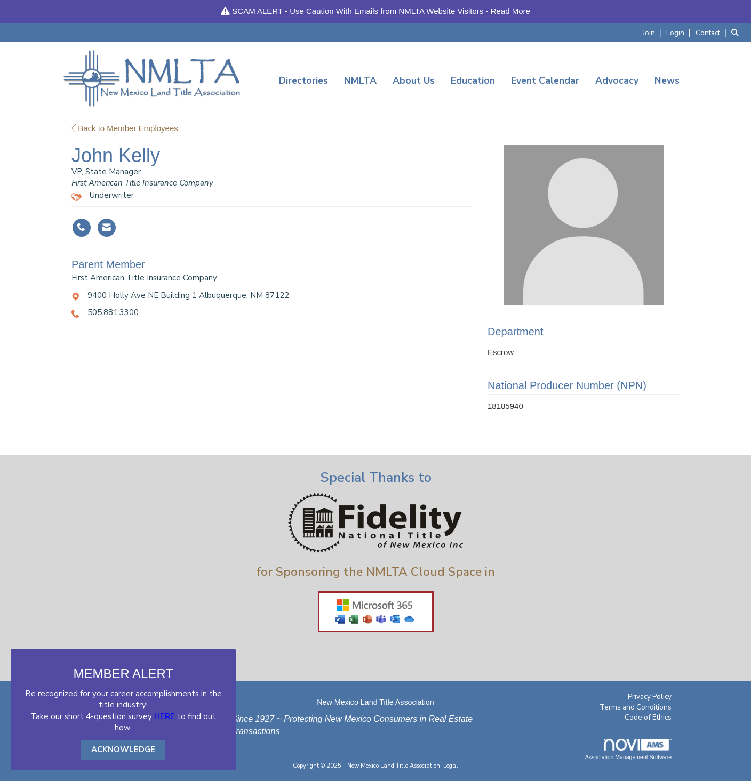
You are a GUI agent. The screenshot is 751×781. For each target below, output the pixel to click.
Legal (450, 766)
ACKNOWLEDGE (123, 749)
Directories (303, 80)
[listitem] (653, 32)
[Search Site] (737, 32)
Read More (510, 10)
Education (473, 80)
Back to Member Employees (124, 128)
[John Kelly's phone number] (81, 228)
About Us (414, 80)
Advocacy (616, 80)
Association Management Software (628, 749)
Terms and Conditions (636, 707)
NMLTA (360, 80)
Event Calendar (545, 80)
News (667, 80)
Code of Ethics (648, 717)
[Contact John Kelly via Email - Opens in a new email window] (107, 228)
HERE (164, 716)
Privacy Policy (650, 696)
